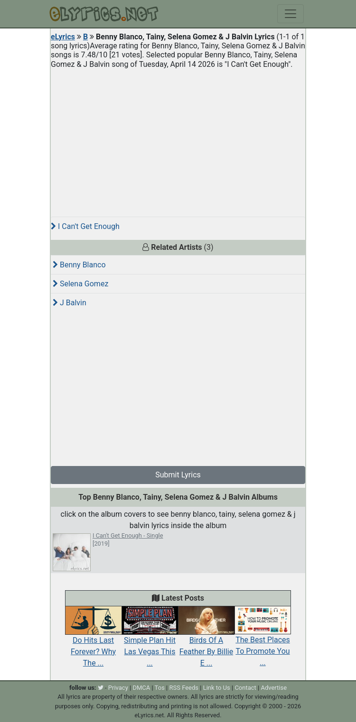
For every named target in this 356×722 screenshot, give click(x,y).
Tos (160, 687)
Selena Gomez (80, 283)
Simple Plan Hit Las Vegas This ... (150, 641)
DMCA (141, 687)
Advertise (274, 687)
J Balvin (69, 302)
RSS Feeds (184, 687)
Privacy (118, 687)
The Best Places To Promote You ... (262, 641)
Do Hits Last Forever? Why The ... (93, 641)
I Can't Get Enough (85, 226)
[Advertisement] (178, 139)
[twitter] (100, 687)
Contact (245, 687)
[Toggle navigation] (290, 13)
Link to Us (216, 687)
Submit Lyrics (178, 474)
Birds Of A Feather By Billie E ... (206, 641)
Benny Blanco (79, 264)
